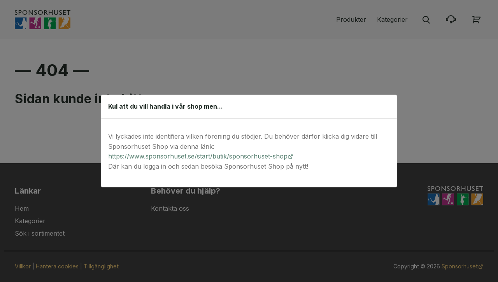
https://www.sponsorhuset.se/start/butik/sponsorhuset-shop (198, 156)
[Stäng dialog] (387, 106)
